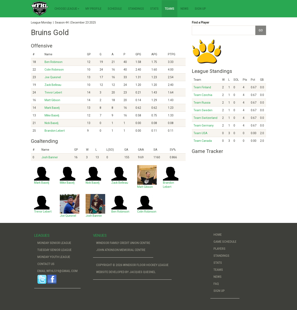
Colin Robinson (54, 69)
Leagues (42, 235)
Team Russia (201, 102)
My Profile (93, 8)
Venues (100, 235)
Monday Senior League (54, 243)
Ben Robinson (53, 62)
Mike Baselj (52, 115)
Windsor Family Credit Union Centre (123, 243)
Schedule (115, 8)
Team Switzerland (205, 118)
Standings (136, 8)
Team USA (200, 133)
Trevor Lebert (53, 92)
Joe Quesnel (53, 77)
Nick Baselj (51, 123)
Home (217, 234)
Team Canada (202, 140)
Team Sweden (202, 110)
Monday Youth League (53, 257)
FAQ (216, 283)
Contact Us (45, 264)
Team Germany (203, 125)
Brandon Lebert (55, 130)
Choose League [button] (66, 8)
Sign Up (200, 8)
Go (261, 30)
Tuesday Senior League (54, 250)
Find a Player (200, 22)
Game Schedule (224, 241)
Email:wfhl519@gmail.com (57, 271)
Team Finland (202, 87)
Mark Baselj (52, 107)
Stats (154, 8)
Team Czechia (202, 95)
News (184, 8)
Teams (169, 8)
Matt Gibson (52, 100)
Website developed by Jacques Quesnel (126, 272)
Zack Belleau (53, 84)
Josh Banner (49, 157)
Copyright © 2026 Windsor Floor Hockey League (132, 265)
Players (219, 248)
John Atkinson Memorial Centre (120, 250)
